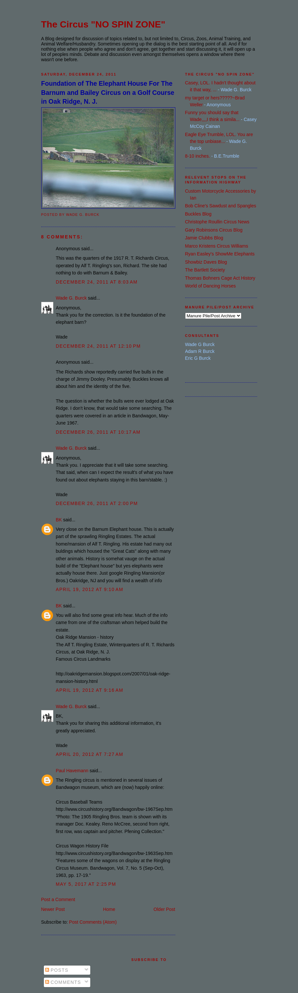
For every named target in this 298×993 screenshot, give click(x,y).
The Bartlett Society (205, 269)
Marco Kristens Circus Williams (216, 246)
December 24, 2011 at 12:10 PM (98, 346)
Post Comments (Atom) (92, 922)
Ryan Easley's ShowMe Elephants (220, 253)
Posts (57, 970)
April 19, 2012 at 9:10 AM (89, 589)
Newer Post (53, 909)
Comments (63, 982)
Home (109, 909)
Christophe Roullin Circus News (217, 221)
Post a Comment (58, 899)
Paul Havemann (72, 770)
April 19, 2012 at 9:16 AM (89, 690)
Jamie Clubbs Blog (204, 237)
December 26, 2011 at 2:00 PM (97, 503)
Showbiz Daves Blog (206, 262)
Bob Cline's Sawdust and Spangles (220, 205)
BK (59, 519)
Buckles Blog (198, 214)
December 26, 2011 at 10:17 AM (98, 432)
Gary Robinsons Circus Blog (214, 230)
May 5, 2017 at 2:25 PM (86, 884)
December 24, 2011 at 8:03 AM (97, 282)
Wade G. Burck (71, 298)
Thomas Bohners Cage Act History (220, 278)
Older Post (164, 909)
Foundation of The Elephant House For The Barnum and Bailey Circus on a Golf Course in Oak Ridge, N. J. (107, 92)
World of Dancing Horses (210, 285)
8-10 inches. (197, 156)
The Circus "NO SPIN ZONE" (103, 24)
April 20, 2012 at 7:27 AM (89, 754)
